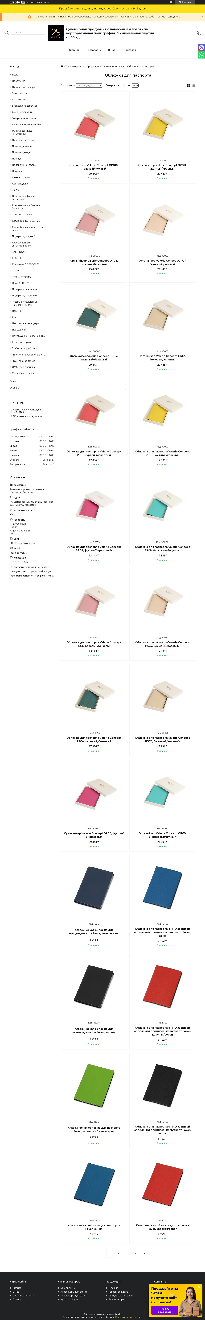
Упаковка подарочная (24, 105)
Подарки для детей (23, 236)
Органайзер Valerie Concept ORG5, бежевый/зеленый (162, 358)
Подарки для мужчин (24, 295)
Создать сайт (33, 2)
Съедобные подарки (24, 373)
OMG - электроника (23, 367)
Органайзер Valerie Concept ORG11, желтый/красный (162, 167)
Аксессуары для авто (73, 1295)
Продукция (92, 66)
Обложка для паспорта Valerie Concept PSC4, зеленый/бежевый (93, 739)
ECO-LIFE (17, 258)
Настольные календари (25, 323)
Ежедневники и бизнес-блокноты (26, 207)
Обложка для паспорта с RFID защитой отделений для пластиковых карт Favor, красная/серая (162, 1031)
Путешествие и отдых (24, 140)
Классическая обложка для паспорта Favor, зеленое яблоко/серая (93, 1129)
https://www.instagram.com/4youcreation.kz (41, 571)
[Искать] (6, 33)
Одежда (113, 1288)
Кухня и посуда (69, 1299)
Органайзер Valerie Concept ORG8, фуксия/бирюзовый (94, 835)
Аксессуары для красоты (26, 124)
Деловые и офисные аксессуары (24, 198)
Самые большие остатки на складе (28, 229)
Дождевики (19, 329)
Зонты (15, 189)
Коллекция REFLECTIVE (26, 220)
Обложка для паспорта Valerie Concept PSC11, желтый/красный (162, 453)
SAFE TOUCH (19, 252)
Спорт (15, 270)
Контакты (130, 49)
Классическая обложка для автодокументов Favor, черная (93, 1030)
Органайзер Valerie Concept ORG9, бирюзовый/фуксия (162, 835)
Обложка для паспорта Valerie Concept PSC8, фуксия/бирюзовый (93, 548)
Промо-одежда (21, 152)
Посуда (16, 158)
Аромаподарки (20, 183)
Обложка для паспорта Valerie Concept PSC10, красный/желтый (93, 453)
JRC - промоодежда (23, 360)
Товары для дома (118, 1291)
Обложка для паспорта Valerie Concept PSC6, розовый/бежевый (93, 644)
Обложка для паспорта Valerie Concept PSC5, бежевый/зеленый (162, 739)
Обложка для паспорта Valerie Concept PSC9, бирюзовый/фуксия (162, 548)
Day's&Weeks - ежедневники (28, 335)
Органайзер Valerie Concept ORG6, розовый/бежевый (94, 262)
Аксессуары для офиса (74, 1291)
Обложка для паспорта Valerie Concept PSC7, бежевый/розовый (162, 644)
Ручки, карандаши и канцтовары (23, 132)
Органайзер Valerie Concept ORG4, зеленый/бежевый (94, 358)
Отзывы (15, 387)
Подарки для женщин (24, 289)
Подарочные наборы (24, 164)
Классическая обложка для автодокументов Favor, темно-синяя (94, 931)
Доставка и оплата (23, 1295)
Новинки (17, 310)
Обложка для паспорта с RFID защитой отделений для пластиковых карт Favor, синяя (162, 932)
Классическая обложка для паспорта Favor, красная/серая (162, 1227)
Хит (14, 317)
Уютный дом (19, 99)
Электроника (19, 93)
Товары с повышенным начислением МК (25, 303)
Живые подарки (21, 177)
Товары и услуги (74, 66)
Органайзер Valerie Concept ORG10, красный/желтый (93, 167)
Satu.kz (118, 1314)
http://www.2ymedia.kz (22, 543)
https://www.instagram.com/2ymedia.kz (50, 575)
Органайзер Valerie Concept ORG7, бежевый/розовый (162, 262)
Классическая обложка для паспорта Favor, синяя (93, 1227)
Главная (74, 49)
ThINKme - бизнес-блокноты (28, 354)
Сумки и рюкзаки (22, 112)
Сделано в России (22, 214)
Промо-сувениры (22, 146)
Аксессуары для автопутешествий (22, 244)
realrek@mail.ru (18, 552)
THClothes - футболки (24, 348)
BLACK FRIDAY (20, 283)
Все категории (117, 1299)
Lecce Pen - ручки (22, 342)
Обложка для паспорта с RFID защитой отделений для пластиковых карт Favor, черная (162, 1130)
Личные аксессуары (113, 66)
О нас (111, 49)
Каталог (93, 49)
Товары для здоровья (24, 118)
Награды (17, 171)
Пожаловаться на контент (129, 1317)
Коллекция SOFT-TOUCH (26, 264)
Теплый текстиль (21, 276)
